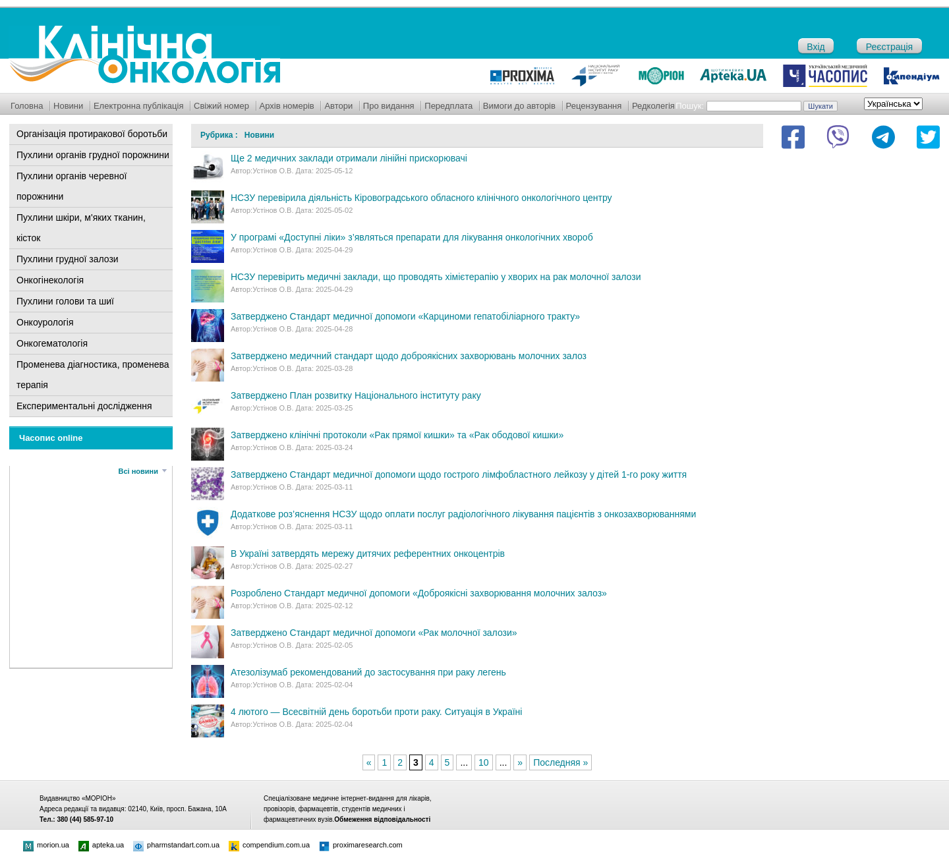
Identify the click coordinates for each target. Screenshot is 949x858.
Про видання (389, 106)
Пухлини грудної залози (67, 259)
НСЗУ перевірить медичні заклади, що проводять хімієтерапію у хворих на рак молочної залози (436, 277)
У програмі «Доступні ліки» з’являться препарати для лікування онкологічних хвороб (412, 237)
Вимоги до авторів (519, 106)
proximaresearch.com (361, 845)
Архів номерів (287, 106)
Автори (338, 106)
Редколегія (653, 106)
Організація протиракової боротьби (91, 134)
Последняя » (560, 762)
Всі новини (138, 471)
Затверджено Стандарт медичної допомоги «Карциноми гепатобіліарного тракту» (405, 316)
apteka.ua (101, 845)
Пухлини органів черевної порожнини (71, 186)
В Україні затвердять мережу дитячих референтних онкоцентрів (368, 553)
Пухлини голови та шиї (65, 301)
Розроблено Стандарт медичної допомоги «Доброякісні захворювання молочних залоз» (419, 593)
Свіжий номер (221, 106)
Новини (68, 106)
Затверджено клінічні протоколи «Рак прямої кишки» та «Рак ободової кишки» (397, 435)
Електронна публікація (139, 106)
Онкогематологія (52, 343)
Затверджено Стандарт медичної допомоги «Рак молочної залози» (374, 632)
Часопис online (51, 438)
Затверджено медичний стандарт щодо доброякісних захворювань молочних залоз (409, 356)
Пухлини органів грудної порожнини (92, 155)
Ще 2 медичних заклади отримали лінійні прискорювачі (349, 158)
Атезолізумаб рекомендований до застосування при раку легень (368, 672)
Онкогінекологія (50, 280)
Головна (27, 106)
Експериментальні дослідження (84, 406)
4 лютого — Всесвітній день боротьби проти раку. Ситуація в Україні (376, 711)
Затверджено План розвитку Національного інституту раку (356, 395)
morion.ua (46, 845)
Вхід (815, 47)
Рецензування (594, 106)
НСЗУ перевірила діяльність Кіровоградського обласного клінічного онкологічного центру (421, 197)
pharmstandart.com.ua (176, 845)
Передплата (448, 106)
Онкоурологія (45, 322)
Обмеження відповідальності (382, 819)
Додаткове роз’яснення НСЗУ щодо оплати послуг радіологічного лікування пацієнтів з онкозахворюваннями (463, 514)
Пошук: (690, 106)
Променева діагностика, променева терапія (92, 374)
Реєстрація (889, 47)
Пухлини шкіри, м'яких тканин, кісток (81, 227)
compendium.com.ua (269, 845)
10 (483, 762)
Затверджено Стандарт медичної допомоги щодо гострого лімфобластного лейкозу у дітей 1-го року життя (459, 474)
